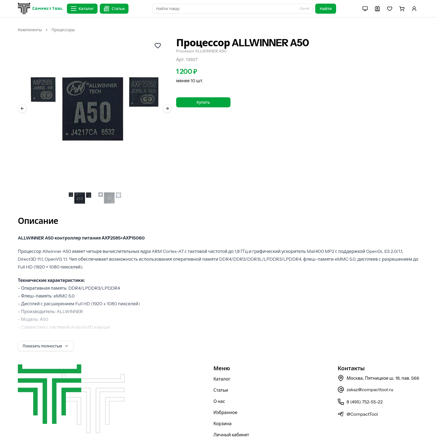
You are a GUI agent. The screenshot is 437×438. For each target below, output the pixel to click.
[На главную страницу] (40, 8)
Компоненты (30, 29)
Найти (326, 8)
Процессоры (63, 29)
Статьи (220, 375)
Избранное (225, 398)
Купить (203, 102)
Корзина (222, 409)
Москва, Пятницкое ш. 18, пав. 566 (378, 363)
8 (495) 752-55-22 (360, 387)
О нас (219, 386)
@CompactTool (358, 399)
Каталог (221, 364)
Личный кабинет (231, 420)
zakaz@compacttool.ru (365, 375)
